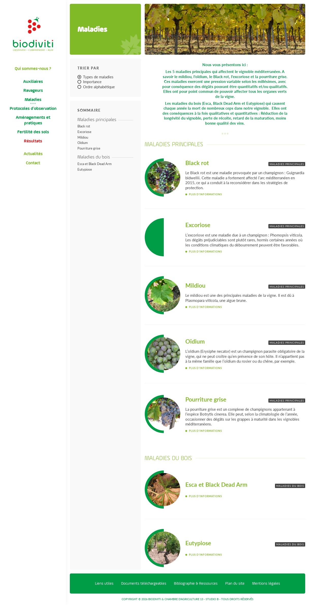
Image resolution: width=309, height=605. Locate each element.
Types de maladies (95, 77)
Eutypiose (84, 169)
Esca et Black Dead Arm (94, 164)
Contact (33, 162)
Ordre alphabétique (96, 86)
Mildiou (82, 137)
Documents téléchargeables (143, 583)
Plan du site (235, 583)
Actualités (33, 153)
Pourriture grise (88, 148)
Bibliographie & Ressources (196, 583)
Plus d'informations (205, 194)
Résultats (33, 141)
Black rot (83, 126)
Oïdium (82, 143)
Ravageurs (33, 90)
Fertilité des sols (33, 131)
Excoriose (84, 132)
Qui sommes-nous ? (33, 68)
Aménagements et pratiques (33, 120)
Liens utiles (104, 583)
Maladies (33, 99)
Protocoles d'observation (33, 108)
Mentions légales (266, 583)
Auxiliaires (33, 81)
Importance (89, 81)
